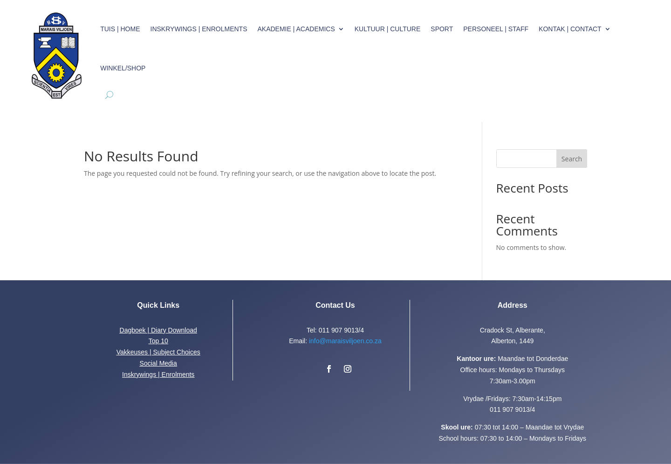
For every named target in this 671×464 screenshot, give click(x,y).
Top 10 (158, 341)
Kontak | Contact (570, 29)
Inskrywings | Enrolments (199, 29)
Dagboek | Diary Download (158, 330)
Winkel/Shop (122, 68)
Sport (442, 29)
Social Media (158, 363)
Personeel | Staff (495, 29)
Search (571, 158)
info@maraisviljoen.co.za (345, 341)
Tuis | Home (120, 29)
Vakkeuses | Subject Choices (158, 352)
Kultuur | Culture (388, 29)
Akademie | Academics (296, 29)
